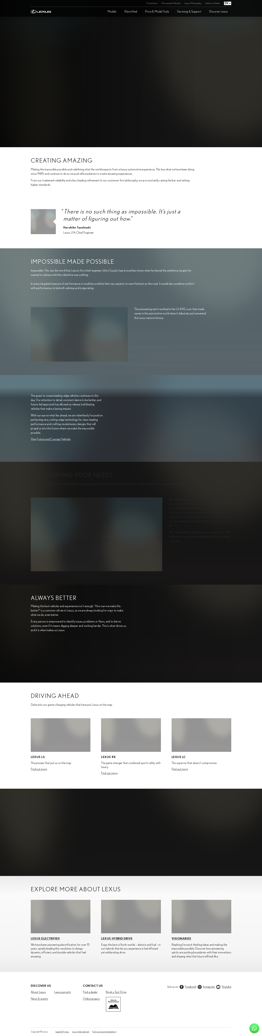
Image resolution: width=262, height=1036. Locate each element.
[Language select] (227, 3)
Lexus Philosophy (193, 3)
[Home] (41, 3)
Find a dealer (90, 992)
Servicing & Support (189, 11)
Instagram (209, 986)
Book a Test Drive (116, 992)
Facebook (190, 986)
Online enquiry (91, 998)
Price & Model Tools (157, 11)
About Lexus (38, 992)
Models (111, 11)
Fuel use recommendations (104, 1032)
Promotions (152, 3)
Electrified (130, 11)
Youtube (226, 986)
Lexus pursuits (62, 992)
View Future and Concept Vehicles (51, 439)
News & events (39, 998)
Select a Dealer (212, 3)
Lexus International (80, 1032)
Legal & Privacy (62, 1032)
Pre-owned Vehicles (171, 3)
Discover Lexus (218, 11)
